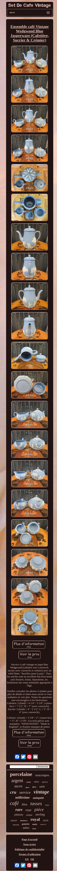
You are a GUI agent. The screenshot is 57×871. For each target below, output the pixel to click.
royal (35, 819)
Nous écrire (29, 844)
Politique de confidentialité (29, 849)
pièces (45, 782)
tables (26, 827)
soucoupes (42, 775)
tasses (36, 803)
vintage (41, 792)
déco (34, 787)
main (34, 824)
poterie (25, 824)
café (14, 803)
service (25, 792)
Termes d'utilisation (29, 854)
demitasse (24, 821)
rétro (36, 781)
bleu (24, 804)
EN (27, 859)
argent (17, 780)
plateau (18, 814)
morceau (16, 825)
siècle (45, 820)
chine (47, 805)
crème (28, 782)
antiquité (38, 797)
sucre (18, 786)
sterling (40, 814)
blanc (34, 828)
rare (18, 809)
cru (13, 792)
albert (27, 787)
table (42, 786)
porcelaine (21, 774)
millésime (22, 797)
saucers (43, 824)
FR (32, 859)
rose (28, 810)
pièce (39, 809)
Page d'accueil (29, 839)
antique (29, 815)
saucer (14, 820)
